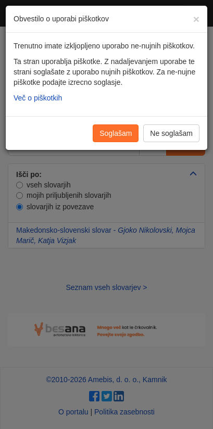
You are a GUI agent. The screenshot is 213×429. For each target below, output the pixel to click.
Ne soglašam (171, 133)
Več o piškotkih (38, 98)
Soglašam (115, 133)
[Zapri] (196, 19)
